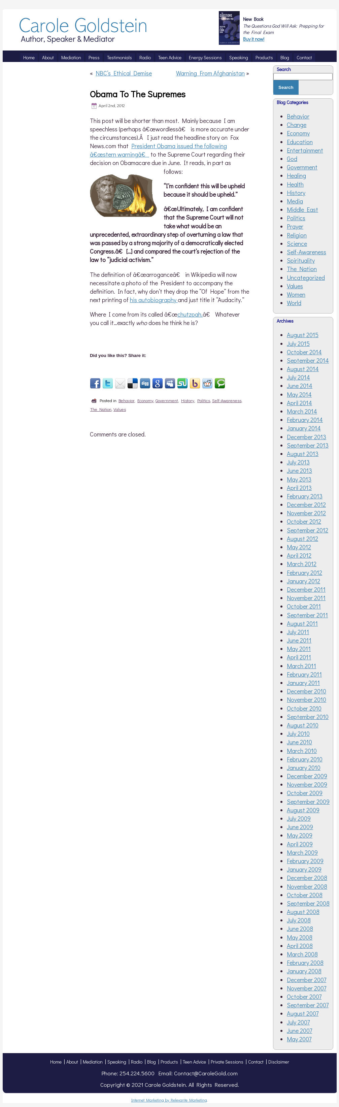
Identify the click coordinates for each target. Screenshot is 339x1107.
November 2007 (306, 988)
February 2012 (304, 572)
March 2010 (302, 751)
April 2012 (299, 555)
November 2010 (306, 699)
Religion (297, 235)
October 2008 (305, 895)
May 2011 (299, 649)
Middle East (302, 209)
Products (169, 1062)
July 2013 (298, 462)
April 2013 (299, 488)
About (72, 1062)
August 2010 (302, 725)
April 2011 (299, 657)
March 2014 (302, 411)
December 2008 (307, 878)
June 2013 (299, 470)
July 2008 (299, 920)
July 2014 (298, 377)
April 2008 (300, 946)
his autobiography (154, 300)
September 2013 (308, 445)
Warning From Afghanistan (210, 73)
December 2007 (306, 980)
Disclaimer (278, 1062)
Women (296, 294)
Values (119, 409)
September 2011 (307, 615)
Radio (136, 1062)
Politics (203, 400)
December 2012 (306, 504)
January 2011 (303, 683)
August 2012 (302, 538)
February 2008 (305, 962)
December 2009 (307, 776)
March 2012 (301, 564)
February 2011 (304, 674)
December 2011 (306, 589)
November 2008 (307, 886)
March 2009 (302, 852)
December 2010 (306, 691)
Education (300, 142)
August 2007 (302, 1013)
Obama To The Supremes (137, 94)
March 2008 (302, 954)
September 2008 (308, 903)
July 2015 (298, 343)
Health (295, 184)
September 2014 (308, 360)
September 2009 (308, 801)
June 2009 (300, 827)
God (292, 159)
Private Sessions (227, 1062)
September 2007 (308, 1005)
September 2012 (307, 530)
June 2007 (299, 1031)
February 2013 (305, 496)
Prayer (295, 226)
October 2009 (305, 793)
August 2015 (302, 335)
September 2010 (308, 717)
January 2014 (304, 428)
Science (297, 243)
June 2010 (299, 742)
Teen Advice (194, 1062)
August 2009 (303, 810)
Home (56, 1062)
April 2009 (300, 844)
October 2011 (304, 606)
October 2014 (304, 352)
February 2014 (305, 420)
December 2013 (306, 437)
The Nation (100, 409)
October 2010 (304, 708)
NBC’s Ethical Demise (124, 73)
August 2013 (302, 454)
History (187, 400)
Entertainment (305, 150)
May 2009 (299, 835)
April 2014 (299, 403)
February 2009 (305, 861)
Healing (296, 175)
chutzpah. (190, 314)
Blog (151, 1062)
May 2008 (299, 937)
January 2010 (303, 767)
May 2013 (299, 479)
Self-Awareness (226, 400)
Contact (256, 1062)
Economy (145, 400)
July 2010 (298, 733)
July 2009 (299, 818)
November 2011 (306, 598)
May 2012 (299, 547)
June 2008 (300, 928)
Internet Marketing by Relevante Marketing (169, 1100)
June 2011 (299, 640)
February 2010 (305, 759)
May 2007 (299, 1039)
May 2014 (299, 394)
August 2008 (303, 912)
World (294, 303)
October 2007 (304, 996)
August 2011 (302, 623)
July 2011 (298, 632)
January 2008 (304, 971)
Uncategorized (306, 277)
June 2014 (299, 386)
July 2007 (298, 1022)
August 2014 (303, 369)
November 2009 (307, 784)
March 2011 (301, 666)
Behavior (126, 400)
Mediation (93, 1062)
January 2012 (303, 581)
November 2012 (306, 513)
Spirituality (301, 260)
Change (296, 125)
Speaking (116, 1062)
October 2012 (304, 521)
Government (167, 400)
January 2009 (304, 869)
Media (295, 201)
